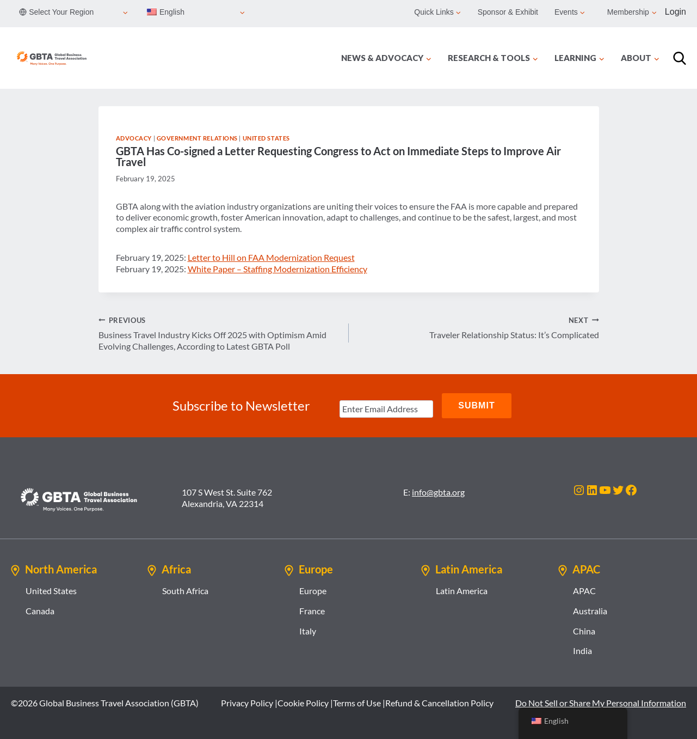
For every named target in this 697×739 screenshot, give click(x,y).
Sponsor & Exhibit (508, 12)
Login (675, 11)
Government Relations (197, 138)
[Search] (679, 58)
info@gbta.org (438, 492)
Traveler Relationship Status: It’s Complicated (478, 327)
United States (266, 138)
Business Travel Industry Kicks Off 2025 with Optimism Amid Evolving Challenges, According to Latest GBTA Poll (219, 333)
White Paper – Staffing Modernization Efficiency (277, 269)
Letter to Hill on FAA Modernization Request (271, 257)
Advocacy (134, 138)
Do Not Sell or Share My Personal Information (600, 703)
